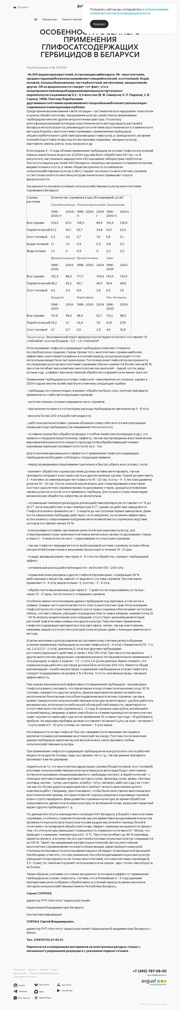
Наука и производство (76, 19)
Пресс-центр (19, 969)
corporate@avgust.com (157, 975)
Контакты (44, 969)
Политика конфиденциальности (44, 973)
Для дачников (20, 973)
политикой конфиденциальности (127, 13)
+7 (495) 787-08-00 (150, 971)
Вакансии (32, 969)
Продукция (49, 19)
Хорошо (99, 24)
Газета (54, 969)
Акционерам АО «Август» (25, 976)
